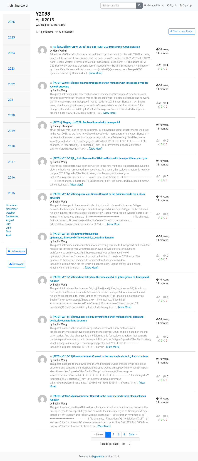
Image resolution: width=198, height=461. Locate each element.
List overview (16, 251)
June (9, 227)
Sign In (172, 5)
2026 (11, 22)
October (10, 212)
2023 (11, 68)
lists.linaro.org (18, 5)
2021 (11, 99)
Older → (133, 434)
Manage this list (154, 5)
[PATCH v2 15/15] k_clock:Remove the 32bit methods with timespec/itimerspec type (98, 158)
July (8, 224)
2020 (11, 115)
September (12, 216)
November (12, 209)
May (8, 231)
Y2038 (43, 14)
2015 (11, 193)
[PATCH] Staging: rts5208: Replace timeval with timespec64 (85, 122)
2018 (11, 146)
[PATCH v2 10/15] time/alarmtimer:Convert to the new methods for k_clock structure (99, 356)
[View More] (95, 73)
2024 (11, 53)
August (10, 220)
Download (16, 264)
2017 (11, 162)
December (12, 205)
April (8, 235)
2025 (11, 37)
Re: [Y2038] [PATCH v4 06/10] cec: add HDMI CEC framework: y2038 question (95, 46)
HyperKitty (98, 456)
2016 (11, 177)
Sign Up (186, 5)
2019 (11, 131)
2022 (11, 84)
